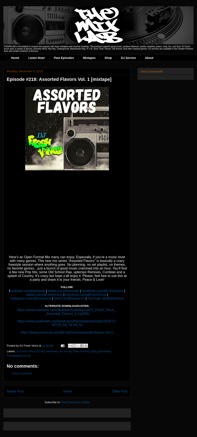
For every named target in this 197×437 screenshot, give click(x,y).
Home (15, 58)
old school (65, 351)
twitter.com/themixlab (63, 291)
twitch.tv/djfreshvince (69, 298)
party (93, 351)
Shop (108, 58)
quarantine (104, 351)
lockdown (51, 351)
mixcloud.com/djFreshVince (85, 294)
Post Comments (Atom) (75, 402)
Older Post (119, 391)
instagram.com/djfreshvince (30, 298)
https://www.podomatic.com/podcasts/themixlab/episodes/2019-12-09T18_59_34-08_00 (67, 323)
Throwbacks (14, 355)
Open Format (81, 351)
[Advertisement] (56, 411)
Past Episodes (64, 58)
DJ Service (128, 58)
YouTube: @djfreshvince (105, 298)
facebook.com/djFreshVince (102, 291)
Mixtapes (89, 58)
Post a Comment (22, 373)
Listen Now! (36, 58)
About (149, 58)
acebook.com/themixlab (27, 291)
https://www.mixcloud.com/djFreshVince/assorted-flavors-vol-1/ (67, 332)
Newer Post (15, 391)
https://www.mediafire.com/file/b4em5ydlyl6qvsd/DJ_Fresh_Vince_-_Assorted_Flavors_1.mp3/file (67, 311)
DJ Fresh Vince (25, 351)
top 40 (26, 355)
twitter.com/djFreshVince (44, 294)
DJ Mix (40, 351)
